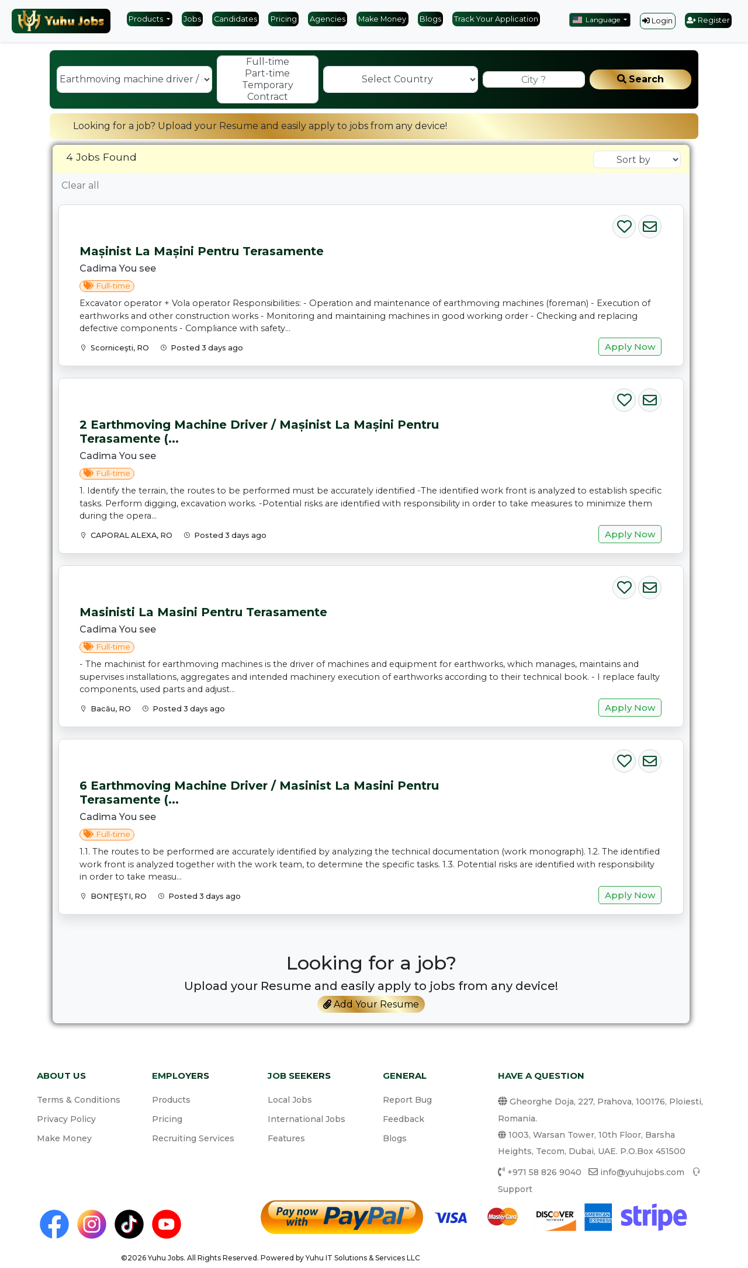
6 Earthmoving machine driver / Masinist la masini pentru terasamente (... (259, 793)
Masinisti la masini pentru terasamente (203, 612)
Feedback (403, 1119)
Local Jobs (290, 1100)
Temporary (267, 85)
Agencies (327, 19)
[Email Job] (650, 224)
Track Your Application (496, 19)
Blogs (430, 19)
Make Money (382, 19)
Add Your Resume (371, 1004)
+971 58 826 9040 (544, 1172)
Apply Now (630, 346)
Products (147, 19)
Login (657, 20)
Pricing (284, 19)
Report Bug (407, 1100)
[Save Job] (624, 224)
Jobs (192, 19)
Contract (267, 97)
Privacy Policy (66, 1119)
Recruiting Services (193, 1138)
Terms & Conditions (78, 1100)
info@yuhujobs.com (642, 1172)
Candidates (235, 19)
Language (597, 19)
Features (286, 1138)
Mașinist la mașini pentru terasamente (201, 251)
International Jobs (306, 1119)
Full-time (267, 62)
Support (515, 1189)
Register (708, 20)
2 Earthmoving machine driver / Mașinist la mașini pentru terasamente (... (259, 432)
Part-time (267, 73)
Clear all (80, 185)
